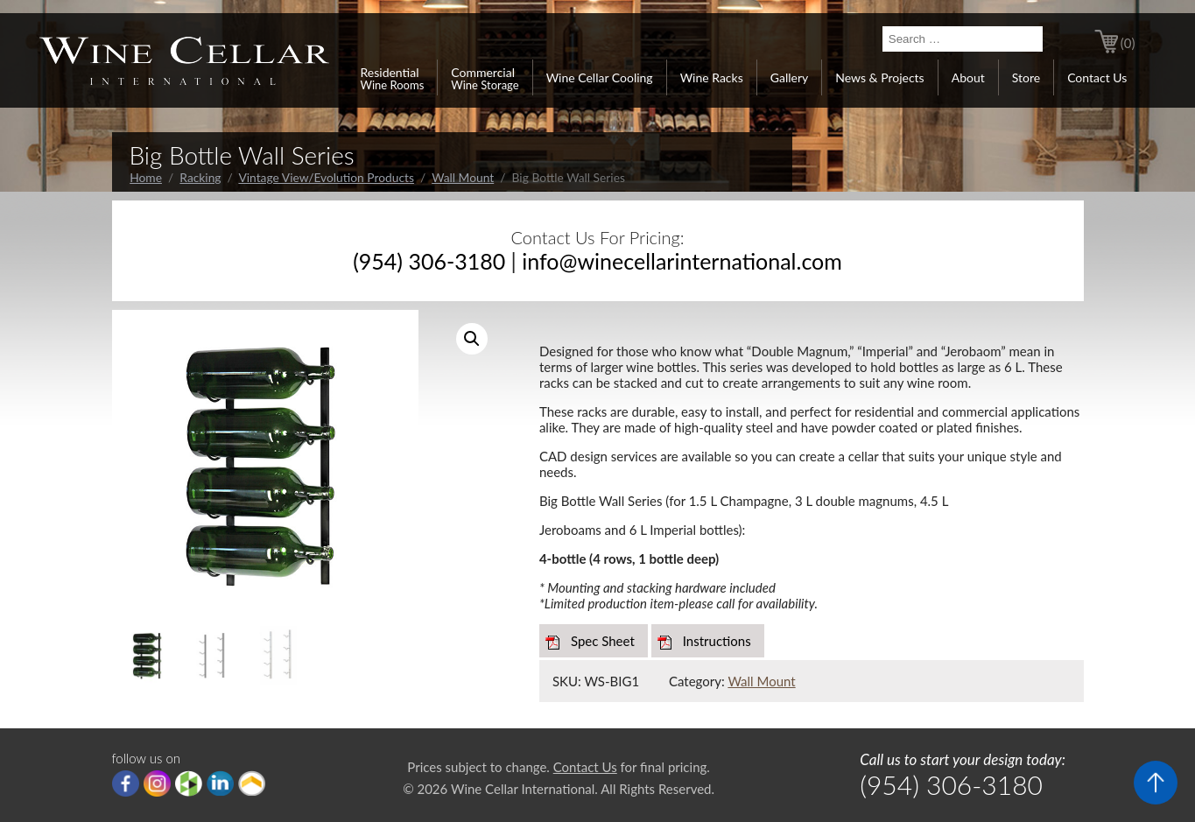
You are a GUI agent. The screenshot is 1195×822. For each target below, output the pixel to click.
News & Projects (879, 77)
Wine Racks (711, 77)
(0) (1128, 43)
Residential (393, 78)
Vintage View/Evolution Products (326, 177)
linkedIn (220, 783)
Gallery (789, 77)
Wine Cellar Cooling (599, 77)
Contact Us (1097, 77)
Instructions (717, 641)
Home (146, 177)
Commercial (484, 78)
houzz (188, 783)
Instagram (157, 783)
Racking (200, 177)
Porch (251, 783)
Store (1026, 77)
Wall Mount (463, 177)
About (968, 77)
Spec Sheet (603, 641)
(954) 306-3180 (429, 261)
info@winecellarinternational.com (682, 261)
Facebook (125, 783)
